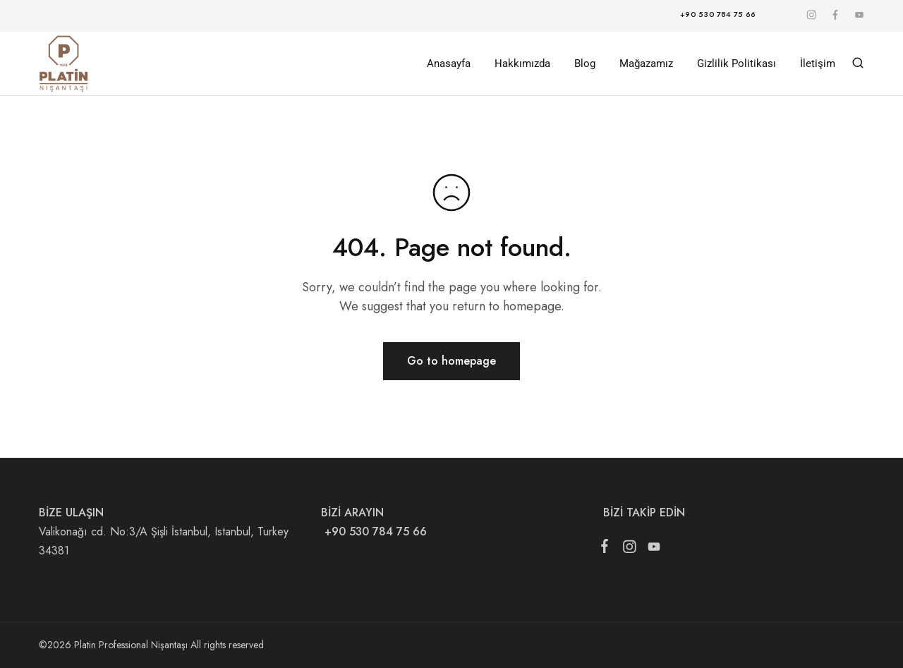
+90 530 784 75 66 (374, 531)
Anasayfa (449, 63)
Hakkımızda (522, 63)
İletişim (817, 63)
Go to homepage (451, 361)
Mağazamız (646, 63)
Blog (584, 63)
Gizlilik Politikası (736, 63)
